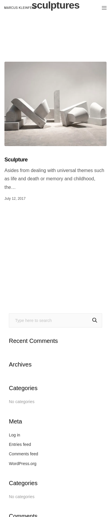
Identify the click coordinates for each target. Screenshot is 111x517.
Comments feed (23, 453)
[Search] (94, 320)
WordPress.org (22, 463)
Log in (14, 435)
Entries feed (20, 444)
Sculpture (16, 160)
